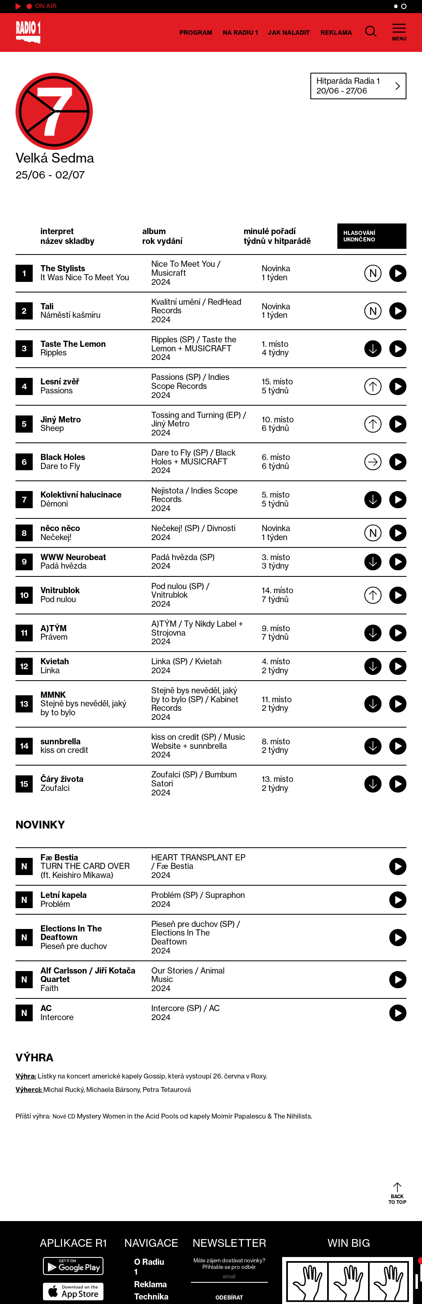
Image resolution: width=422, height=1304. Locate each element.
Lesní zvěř (59, 381)
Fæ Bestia (59, 857)
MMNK (53, 695)
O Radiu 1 (149, 1267)
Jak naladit (289, 32)
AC (46, 1008)
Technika (151, 1297)
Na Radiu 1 (240, 32)
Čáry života (61, 779)
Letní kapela (63, 895)
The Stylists (62, 268)
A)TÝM (53, 628)
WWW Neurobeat (73, 557)
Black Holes (62, 457)
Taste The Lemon (73, 344)
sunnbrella (60, 741)
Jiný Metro (60, 419)
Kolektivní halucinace (80, 495)
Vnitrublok (60, 590)
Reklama (336, 32)
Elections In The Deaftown (71, 933)
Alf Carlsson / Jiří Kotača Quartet (87, 975)
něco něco (60, 528)
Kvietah (54, 661)
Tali (47, 306)
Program (196, 32)
